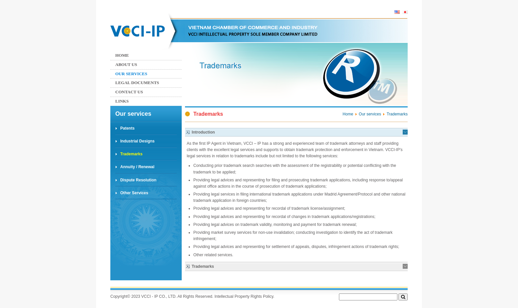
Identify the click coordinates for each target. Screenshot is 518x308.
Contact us (129, 91)
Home (122, 55)
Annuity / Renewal (137, 167)
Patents (127, 128)
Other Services (134, 193)
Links (122, 101)
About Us (126, 64)
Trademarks (131, 154)
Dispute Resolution (138, 180)
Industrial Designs (137, 141)
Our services (131, 73)
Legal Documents (137, 82)
